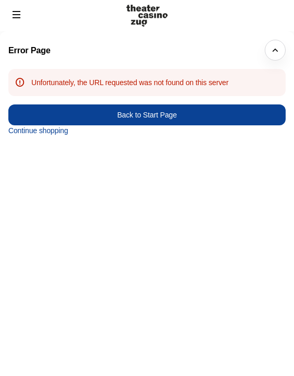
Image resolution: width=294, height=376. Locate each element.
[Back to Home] (147, 16)
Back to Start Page (147, 115)
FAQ (225, 360)
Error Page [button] (29, 50)
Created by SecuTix (249, 313)
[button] (16, 14)
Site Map (232, 324)
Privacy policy (240, 336)
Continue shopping (38, 130)
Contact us (235, 348)
